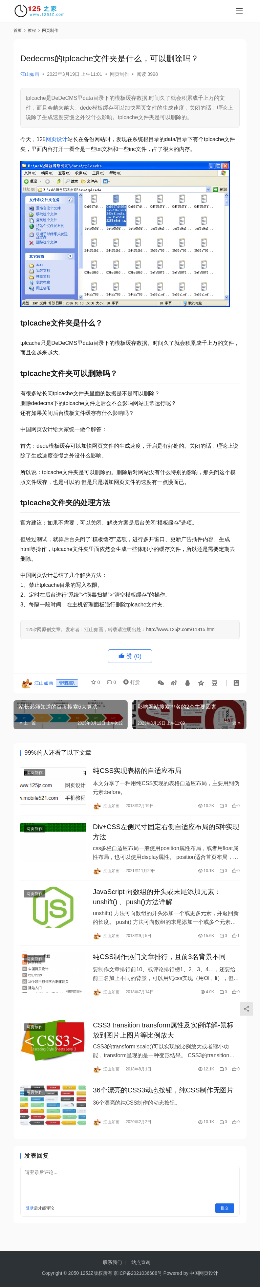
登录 (30, 1222)
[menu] (239, 11)
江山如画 (29, 74)
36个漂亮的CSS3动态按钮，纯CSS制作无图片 (163, 1103)
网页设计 (56, 139)
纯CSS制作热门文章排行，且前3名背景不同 (159, 964)
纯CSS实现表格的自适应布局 (137, 771)
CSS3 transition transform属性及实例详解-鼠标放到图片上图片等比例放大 (163, 1041)
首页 (18, 30)
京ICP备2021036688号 (137, 1273)
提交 (225, 1222)
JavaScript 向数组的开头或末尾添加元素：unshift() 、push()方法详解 (157, 902)
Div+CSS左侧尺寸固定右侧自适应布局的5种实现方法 (166, 835)
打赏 (130, 683)
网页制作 (119, 74)
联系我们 (112, 1262)
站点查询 (140, 1262)
